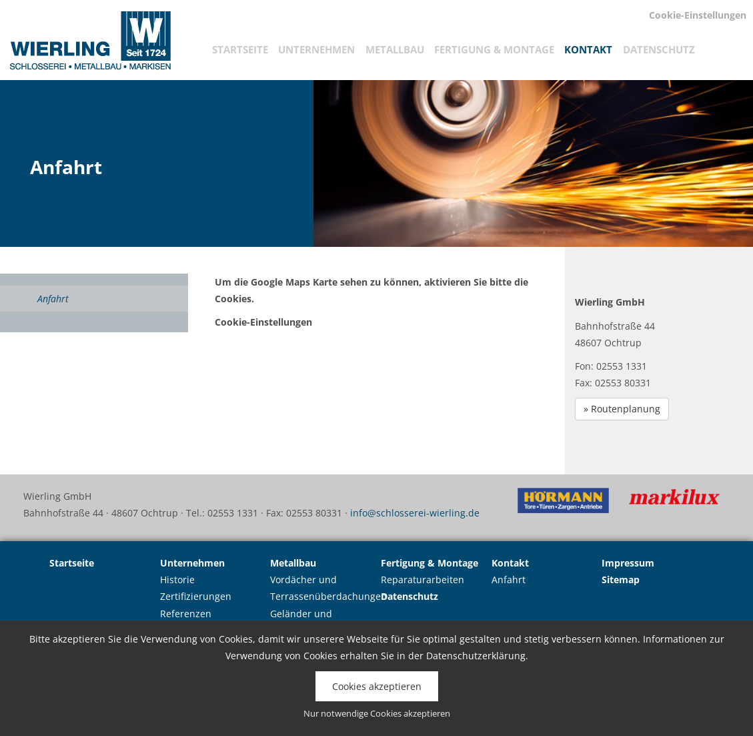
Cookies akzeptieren (377, 686)
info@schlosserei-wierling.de (415, 512)
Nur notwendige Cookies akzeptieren (376, 713)
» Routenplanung (622, 408)
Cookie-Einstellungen (263, 322)
